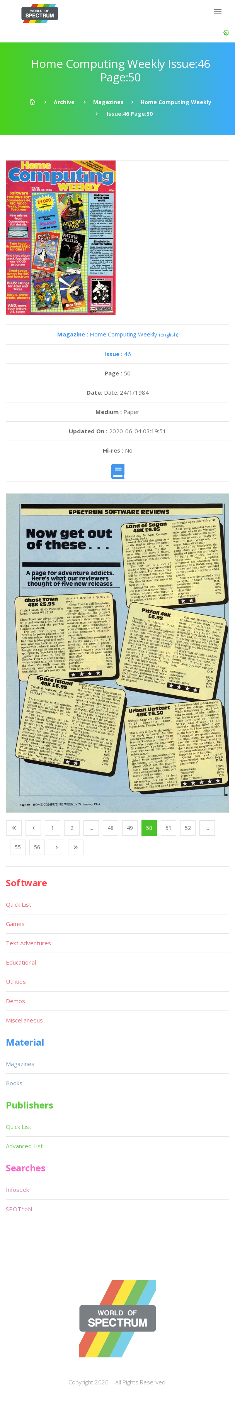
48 (110, 827)
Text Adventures (28, 943)
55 (18, 847)
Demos (15, 1001)
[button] (226, 33)
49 (130, 827)
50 (149, 827)
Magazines (108, 102)
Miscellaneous (24, 1020)
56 (37, 847)
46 (117, 354)
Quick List (18, 904)
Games (15, 924)
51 (168, 827)
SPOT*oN (19, 1209)
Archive (64, 102)
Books (14, 1083)
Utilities (16, 981)
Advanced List (24, 1146)
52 (188, 827)
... (91, 827)
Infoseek (17, 1189)
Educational (21, 962)
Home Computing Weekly (176, 102)
